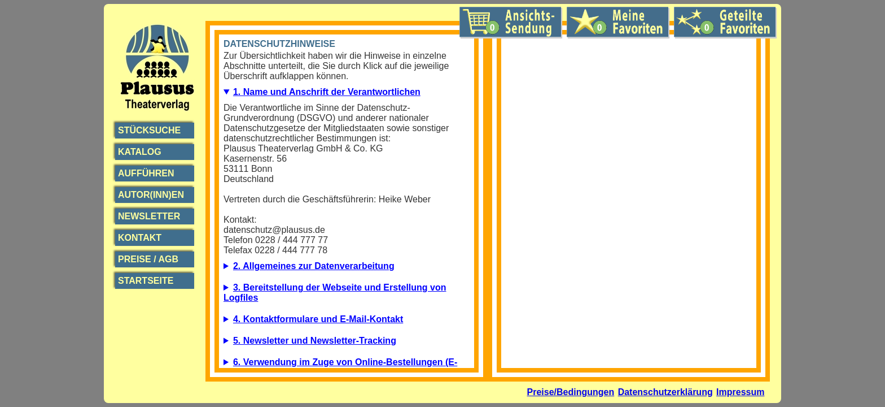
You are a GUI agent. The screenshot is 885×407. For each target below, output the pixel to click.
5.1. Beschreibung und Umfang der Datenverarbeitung (347, 344)
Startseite (145, 280)
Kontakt (139, 238)
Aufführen (146, 173)
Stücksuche (149, 130)
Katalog (139, 152)
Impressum (740, 392)
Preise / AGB (148, 259)
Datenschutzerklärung (665, 392)
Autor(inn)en (151, 195)
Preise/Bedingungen (571, 392)
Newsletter (149, 216)
